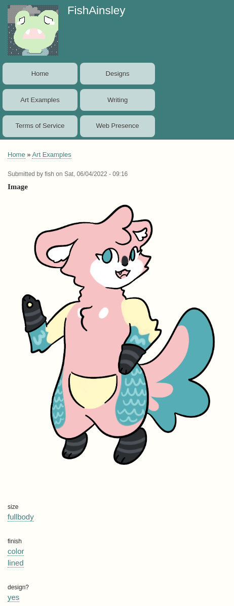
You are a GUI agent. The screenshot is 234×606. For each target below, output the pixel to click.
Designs (118, 73)
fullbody (21, 516)
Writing (117, 100)
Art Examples (39, 100)
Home (40, 73)
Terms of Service (40, 125)
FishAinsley (96, 10)
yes (13, 597)
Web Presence (117, 125)
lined (16, 562)
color (16, 551)
